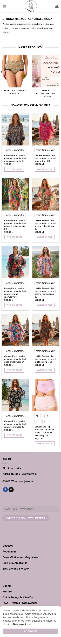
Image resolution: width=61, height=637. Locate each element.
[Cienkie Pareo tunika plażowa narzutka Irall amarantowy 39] (45, 129)
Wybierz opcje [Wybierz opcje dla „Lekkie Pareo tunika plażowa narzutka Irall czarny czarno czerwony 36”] (14, 305)
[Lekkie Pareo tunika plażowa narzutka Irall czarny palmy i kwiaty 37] (45, 194)
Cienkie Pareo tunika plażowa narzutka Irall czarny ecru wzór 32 (15, 424)
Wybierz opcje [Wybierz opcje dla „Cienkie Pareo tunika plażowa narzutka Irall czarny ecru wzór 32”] (14, 435)
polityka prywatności (21, 624)
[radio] (15, 150)
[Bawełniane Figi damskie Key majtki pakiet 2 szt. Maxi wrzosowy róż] (45, 395)
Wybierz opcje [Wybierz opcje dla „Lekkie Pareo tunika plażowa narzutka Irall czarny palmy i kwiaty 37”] (44, 237)
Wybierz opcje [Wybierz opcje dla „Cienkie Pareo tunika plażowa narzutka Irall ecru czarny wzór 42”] (14, 169)
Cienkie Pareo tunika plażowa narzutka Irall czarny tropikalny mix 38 (15, 224)
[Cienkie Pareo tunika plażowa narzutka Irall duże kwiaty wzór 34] (15, 330)
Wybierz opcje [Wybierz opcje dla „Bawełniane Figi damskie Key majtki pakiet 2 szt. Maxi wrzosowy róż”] (44, 444)
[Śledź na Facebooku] (5, 489)
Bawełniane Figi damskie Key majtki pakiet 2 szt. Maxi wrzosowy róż (44, 431)
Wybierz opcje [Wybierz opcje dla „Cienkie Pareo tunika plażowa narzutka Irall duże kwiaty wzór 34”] (14, 370)
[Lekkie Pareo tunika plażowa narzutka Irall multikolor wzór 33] (45, 330)
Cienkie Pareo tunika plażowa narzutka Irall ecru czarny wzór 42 (15, 158)
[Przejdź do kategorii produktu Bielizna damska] (15, 76)
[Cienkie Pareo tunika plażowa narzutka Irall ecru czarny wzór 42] (15, 129)
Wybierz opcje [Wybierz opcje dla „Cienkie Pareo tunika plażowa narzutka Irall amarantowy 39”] (44, 169)
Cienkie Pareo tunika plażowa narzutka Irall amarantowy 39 (45, 158)
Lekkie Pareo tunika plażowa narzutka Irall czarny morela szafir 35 (45, 292)
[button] (4, 6)
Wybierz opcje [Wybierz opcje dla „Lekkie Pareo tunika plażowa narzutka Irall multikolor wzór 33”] (44, 370)
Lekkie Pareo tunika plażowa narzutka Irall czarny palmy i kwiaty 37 (45, 224)
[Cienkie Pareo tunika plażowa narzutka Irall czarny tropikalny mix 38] (15, 194)
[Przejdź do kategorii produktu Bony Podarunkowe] (45, 77)
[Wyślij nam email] (11, 489)
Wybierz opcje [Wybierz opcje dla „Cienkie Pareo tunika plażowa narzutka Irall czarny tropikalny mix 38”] (14, 237)
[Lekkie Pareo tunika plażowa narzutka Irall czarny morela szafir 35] (45, 262)
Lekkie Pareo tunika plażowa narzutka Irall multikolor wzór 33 (45, 359)
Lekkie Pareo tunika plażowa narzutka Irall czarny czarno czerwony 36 (15, 292)
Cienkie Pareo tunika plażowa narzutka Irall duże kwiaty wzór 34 (15, 359)
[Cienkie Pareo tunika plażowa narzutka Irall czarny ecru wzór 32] (15, 395)
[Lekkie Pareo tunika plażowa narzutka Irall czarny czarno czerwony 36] (15, 262)
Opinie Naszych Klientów (17, 597)
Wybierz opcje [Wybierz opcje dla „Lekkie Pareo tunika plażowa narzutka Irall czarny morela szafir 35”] (44, 305)
